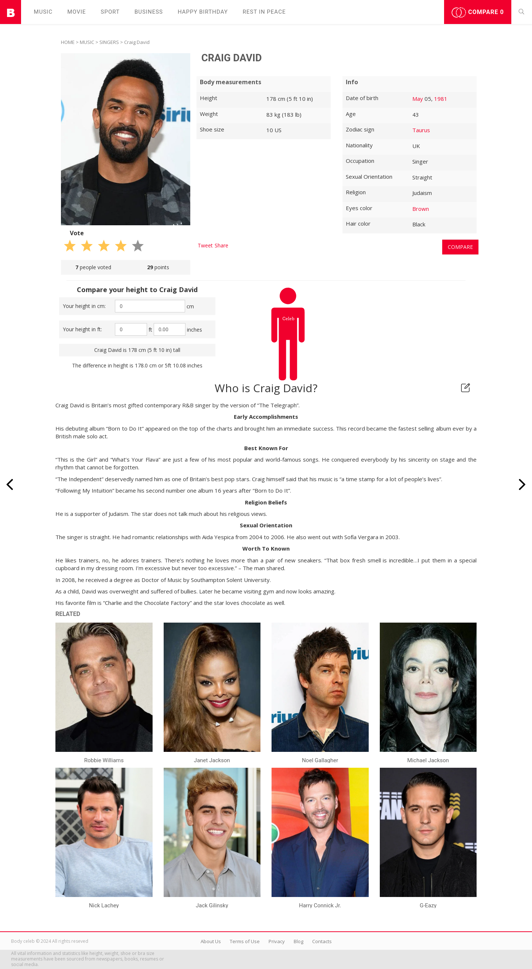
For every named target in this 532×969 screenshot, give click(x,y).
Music (43, 11)
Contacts (322, 941)
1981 (440, 98)
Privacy (277, 941)
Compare (477, 12)
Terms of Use (245, 941)
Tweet (205, 245)
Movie (76, 11)
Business (148, 11)
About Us (211, 941)
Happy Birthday (203, 11)
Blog (298, 941)
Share (221, 245)
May (417, 98)
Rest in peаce (264, 11)
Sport (110, 11)
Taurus (421, 130)
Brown (420, 208)
